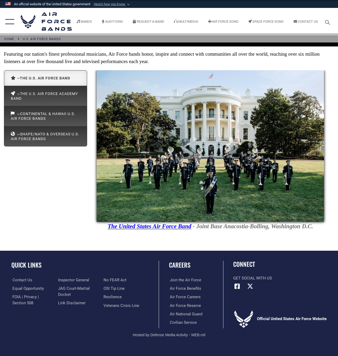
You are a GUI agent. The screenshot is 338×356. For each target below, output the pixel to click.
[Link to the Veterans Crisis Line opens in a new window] (121, 305)
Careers (179, 265)
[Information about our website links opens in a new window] (71, 302)
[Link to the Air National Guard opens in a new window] (185, 313)
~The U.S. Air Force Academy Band (44, 95)
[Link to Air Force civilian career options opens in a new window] (182, 322)
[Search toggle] (328, 21)
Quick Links (26, 265)
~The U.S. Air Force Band (40, 78)
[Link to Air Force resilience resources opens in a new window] (113, 297)
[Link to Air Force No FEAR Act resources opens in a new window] (115, 280)
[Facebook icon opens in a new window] (237, 286)
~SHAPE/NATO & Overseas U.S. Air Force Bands (45, 136)
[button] (112, 4)
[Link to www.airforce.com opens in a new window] (184, 280)
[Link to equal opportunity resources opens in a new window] (27, 288)
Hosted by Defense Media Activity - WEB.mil (169, 334)
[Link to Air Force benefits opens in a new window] (184, 288)
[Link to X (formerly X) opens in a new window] (250, 286)
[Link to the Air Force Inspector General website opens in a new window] (73, 280)
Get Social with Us (252, 278)
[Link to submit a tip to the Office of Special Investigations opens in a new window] (114, 288)
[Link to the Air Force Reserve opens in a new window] (184, 305)
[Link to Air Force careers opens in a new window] (184, 297)
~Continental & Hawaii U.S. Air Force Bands (43, 116)
